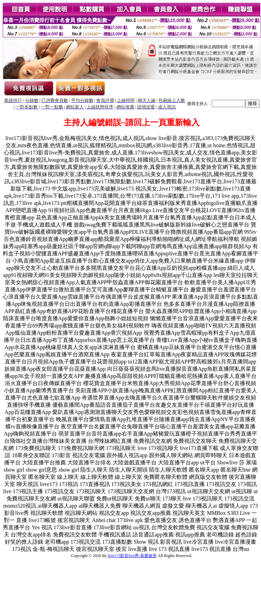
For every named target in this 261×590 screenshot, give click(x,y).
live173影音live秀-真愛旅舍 (132, 555)
